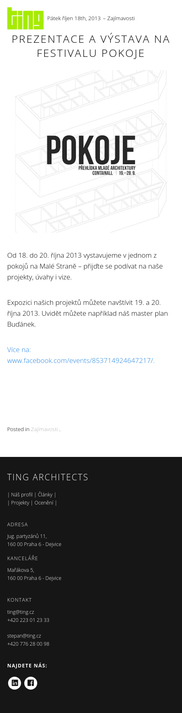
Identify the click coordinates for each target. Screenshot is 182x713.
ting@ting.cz (20, 612)
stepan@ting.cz (24, 635)
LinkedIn (14, 681)
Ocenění (43, 502)
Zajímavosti (121, 18)
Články (45, 494)
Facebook (30, 681)
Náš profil (22, 494)
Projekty (20, 502)
